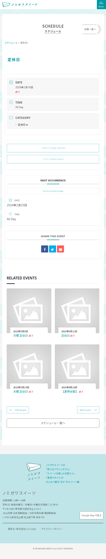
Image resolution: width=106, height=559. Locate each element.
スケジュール (11, 42)
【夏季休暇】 (69, 392)
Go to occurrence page (53, 190)
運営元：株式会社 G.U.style (22, 528)
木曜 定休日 (20, 392)
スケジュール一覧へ (53, 423)
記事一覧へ (90, 29)
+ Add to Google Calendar (53, 147)
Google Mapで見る (91, 515)
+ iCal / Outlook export (53, 159)
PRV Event (17, 410)
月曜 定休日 (20, 336)
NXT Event (88, 410)
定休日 (21, 124)
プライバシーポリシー (52, 528)
